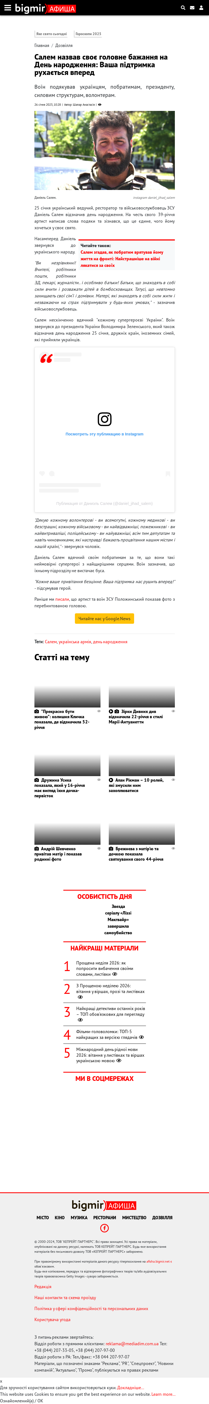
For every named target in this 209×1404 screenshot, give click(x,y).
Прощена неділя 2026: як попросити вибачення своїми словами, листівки (104, 968)
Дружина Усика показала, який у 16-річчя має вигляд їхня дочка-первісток (59, 788)
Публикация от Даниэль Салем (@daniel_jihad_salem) (104, 503)
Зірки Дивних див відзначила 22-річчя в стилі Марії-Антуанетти (136, 717)
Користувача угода (52, 1319)
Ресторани (104, 1217)
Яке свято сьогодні (51, 34)
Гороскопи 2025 (88, 34)
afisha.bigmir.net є (159, 1261)
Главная (41, 45)
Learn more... (163, 1394)
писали (62, 599)
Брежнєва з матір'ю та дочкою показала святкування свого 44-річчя (136, 854)
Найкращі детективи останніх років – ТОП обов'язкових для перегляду (110, 1014)
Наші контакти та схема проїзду (65, 1297)
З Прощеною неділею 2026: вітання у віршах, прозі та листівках (110, 991)
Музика (79, 1217)
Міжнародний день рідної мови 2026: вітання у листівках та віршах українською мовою (110, 1055)
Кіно (60, 1217)
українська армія (75, 641)
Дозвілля (64, 45)
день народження (110, 641)
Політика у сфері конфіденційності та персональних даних (91, 1308)
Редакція (42, 1286)
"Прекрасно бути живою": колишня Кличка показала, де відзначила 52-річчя (61, 719)
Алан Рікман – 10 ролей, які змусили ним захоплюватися (136, 785)
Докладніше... (130, 1387)
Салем (51, 641)
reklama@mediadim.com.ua (132, 1343)
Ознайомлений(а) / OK (21, 1400)
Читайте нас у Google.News (104, 618)
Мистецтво (134, 1217)
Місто (43, 1217)
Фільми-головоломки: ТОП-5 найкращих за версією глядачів (110, 1034)
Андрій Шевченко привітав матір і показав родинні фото (58, 854)
